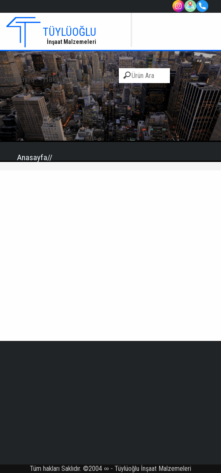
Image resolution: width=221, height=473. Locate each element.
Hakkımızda (62, 79)
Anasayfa (19, 79)
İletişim (102, 79)
